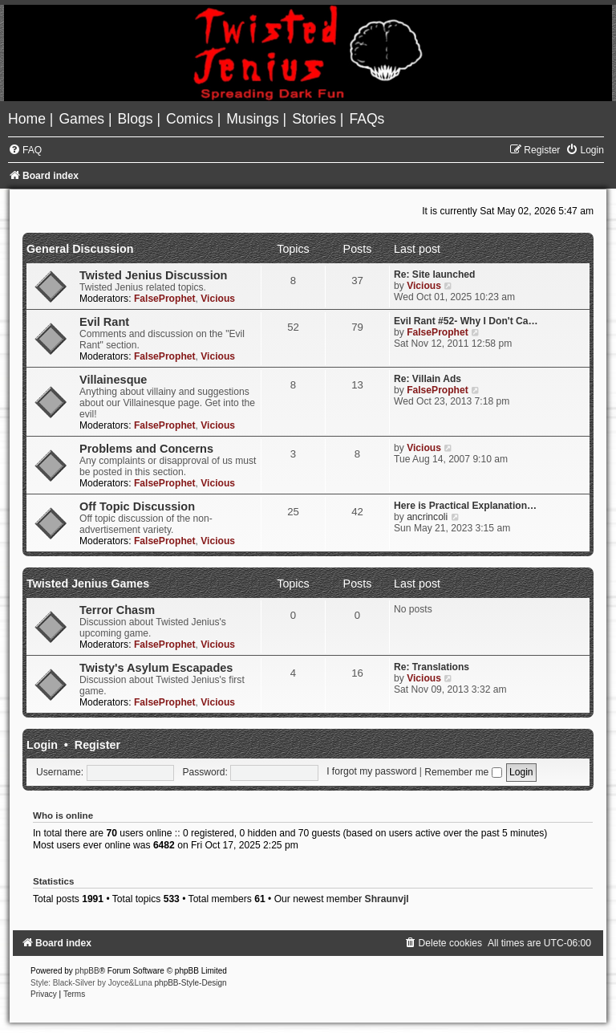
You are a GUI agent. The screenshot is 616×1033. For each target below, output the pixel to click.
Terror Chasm (117, 610)
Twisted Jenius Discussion (153, 275)
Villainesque (113, 379)
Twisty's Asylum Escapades (156, 667)
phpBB (87, 970)
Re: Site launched (434, 274)
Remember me (462, 772)
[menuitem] (29, 119)
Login (42, 744)
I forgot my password (371, 772)
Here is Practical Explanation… (465, 505)
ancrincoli (427, 517)
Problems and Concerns (146, 448)
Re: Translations (431, 667)
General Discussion (80, 248)
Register (97, 744)
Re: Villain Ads (427, 378)
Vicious (218, 298)
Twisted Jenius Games (87, 583)
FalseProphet (165, 298)
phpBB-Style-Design (191, 982)
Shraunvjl (387, 899)
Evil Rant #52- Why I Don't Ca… (466, 321)
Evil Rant (104, 321)
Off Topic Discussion (137, 506)
